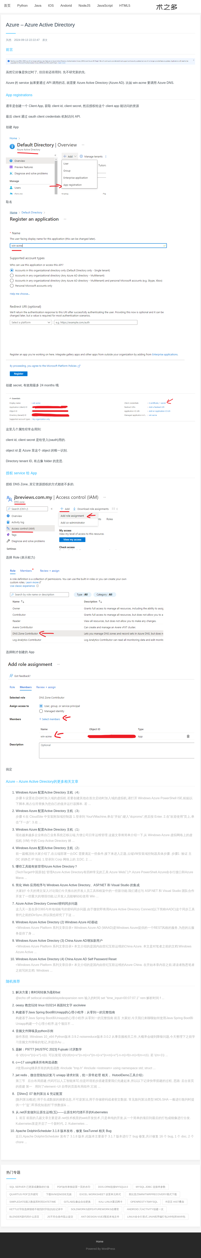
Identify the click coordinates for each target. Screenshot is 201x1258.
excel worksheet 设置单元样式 (100, 1194)
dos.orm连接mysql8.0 (113, 1186)
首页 (7, 5)
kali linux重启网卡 (110, 1201)
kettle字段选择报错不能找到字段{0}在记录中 (36, 1209)
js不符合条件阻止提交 (60, 1216)
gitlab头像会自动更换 (77, 1201)
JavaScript (105, 5)
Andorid (66, 5)
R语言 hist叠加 (174, 1201)
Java (37, 5)
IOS (51, 5)
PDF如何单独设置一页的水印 (73, 1186)
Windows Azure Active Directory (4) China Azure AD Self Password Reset (67, 959)
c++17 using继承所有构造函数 (37, 1062)
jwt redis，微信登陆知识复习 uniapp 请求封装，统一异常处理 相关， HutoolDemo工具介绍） (80, 1075)
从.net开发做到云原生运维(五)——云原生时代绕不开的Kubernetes (62, 1112)
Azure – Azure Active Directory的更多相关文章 (42, 782)
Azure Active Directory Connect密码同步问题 (47, 903)
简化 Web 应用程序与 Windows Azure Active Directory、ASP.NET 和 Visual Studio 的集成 (78, 885)
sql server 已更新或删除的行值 (29, 1186)
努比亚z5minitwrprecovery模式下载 (153, 1194)
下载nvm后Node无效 (59, 1194)
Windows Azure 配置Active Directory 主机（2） (49, 848)
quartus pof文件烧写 (23, 1194)
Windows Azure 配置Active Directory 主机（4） (49, 792)
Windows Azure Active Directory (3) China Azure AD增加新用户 (59, 940)
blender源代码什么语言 (24, 1216)
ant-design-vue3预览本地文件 (100, 1216)
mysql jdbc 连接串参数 (150, 1186)
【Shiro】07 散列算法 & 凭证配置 (39, 1093)
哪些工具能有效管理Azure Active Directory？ (47, 866)
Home (99, 1241)
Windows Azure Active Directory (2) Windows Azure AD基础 (57, 922)
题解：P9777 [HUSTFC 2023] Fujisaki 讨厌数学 (49, 1049)
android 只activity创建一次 (145, 1209)
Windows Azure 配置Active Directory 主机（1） (49, 829)
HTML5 (124, 5)
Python (22, 5)
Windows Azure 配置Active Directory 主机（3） (49, 811)
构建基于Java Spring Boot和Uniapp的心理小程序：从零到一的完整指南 (66, 1012)
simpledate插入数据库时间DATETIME (32, 1201)
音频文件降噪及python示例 (34, 1031)
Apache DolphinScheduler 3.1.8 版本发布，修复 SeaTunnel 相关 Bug (64, 1131)
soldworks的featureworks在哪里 (95, 1209)
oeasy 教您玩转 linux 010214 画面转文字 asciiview (51, 1005)
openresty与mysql (144, 1201)
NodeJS (84, 5)
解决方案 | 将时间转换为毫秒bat (38, 992)
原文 (45, 39)
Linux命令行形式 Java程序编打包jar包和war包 (156, 1216)
